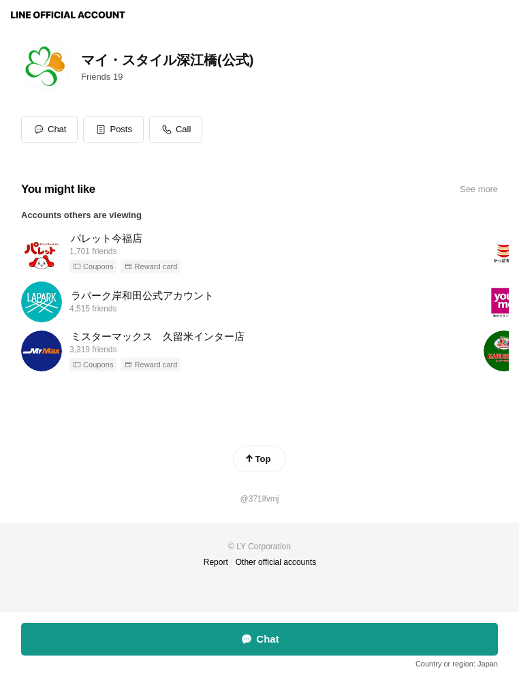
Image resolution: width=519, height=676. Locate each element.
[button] (113, 129)
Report (216, 562)
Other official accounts (276, 562)
